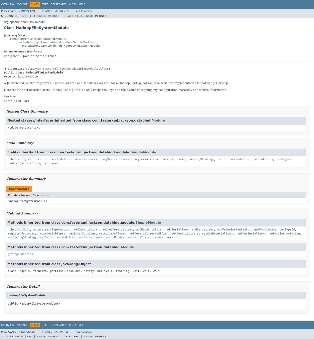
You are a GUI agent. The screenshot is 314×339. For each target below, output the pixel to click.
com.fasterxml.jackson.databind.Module (38, 38)
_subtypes (283, 159)
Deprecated (59, 4)
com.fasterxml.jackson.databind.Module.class (72, 68)
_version (50, 163)
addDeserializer (86, 229)
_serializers (263, 159)
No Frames (61, 11)
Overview (7, 4)
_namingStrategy (201, 159)
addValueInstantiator (234, 229)
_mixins (167, 159)
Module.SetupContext (24, 127)
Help (82, 4)
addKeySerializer (149, 229)
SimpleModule (27, 76)
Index (73, 4)
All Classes (84, 11)
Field (29, 16)
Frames (47, 11)
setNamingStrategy (22, 237)
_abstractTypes (19, 159)
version (172, 237)
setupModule (115, 237)
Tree (45, 4)
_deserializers (85, 159)
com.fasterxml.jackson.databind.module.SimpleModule (54, 42)
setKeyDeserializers (218, 233)
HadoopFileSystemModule (26, 201)
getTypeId (287, 229)
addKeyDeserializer (117, 229)
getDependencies (20, 254)
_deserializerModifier (52, 159)
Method (53, 16)
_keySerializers (145, 159)
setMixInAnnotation (285, 233)
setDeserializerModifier (148, 233)
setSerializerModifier (57, 237)
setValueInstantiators (145, 237)
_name (181, 159)
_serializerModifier (233, 159)
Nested (19, 16)
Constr (41, 16)
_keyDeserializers (115, 159)
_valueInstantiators (24, 163)
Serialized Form (16, 101)
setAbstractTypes (112, 233)
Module (158, 120)
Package (21, 4)
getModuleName (265, 229)
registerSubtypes (21, 233)
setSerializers (90, 237)
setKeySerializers (251, 233)
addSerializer (177, 229)
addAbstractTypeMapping (51, 229)
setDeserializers (185, 233)
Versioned (11, 56)
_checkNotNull (19, 229)
